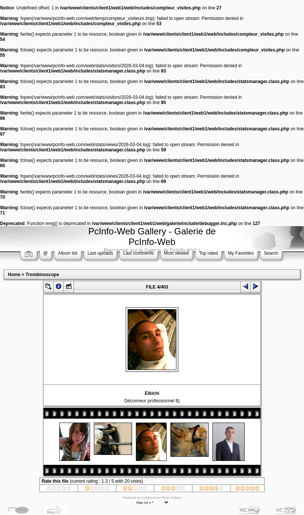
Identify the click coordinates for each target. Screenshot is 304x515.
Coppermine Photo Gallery (161, 498)
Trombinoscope (42, 274)
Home (14, 274)
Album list (67, 253)
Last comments (138, 253)
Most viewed (176, 253)
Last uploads (100, 253)
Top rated (208, 253)
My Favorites (241, 253)
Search (271, 253)
